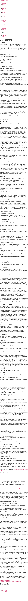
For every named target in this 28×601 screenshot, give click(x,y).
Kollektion (4, 8)
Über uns (4, 3)
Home (3, 1)
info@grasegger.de (6, 63)
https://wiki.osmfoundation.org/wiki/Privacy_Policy (10, 488)
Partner (3, 9)
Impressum (4, 587)
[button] (14, 32)
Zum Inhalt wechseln (4, 0)
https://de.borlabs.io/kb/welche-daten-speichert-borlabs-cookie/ (12, 382)
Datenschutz (4, 589)
